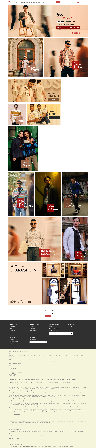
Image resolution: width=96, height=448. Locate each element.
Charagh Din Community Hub (54, 328)
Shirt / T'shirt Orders (33, 330)
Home (11, 328)
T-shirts (22, 2)
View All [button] (48, 316)
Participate (51, 326)
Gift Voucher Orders (33, 332)
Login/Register (12, 326)
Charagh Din (13, 368)
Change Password (33, 328)
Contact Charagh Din (14, 341)
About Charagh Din (13, 333)
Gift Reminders (32, 337)
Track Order (41, 2)
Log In (58, 2)
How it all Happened (15, 384)
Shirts (17, 2)
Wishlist (11, 332)
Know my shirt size (14, 414)
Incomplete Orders (33, 333)
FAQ (11, 343)
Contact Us (19, 363)
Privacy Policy (12, 344)
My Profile (31, 326)
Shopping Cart (12, 330)
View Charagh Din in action (15, 339)
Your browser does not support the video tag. (71, 83)
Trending (28, 2)
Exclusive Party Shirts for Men (74, 355)
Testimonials (12, 335)
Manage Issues (32, 335)
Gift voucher (34, 2)
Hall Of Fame (12, 337)
